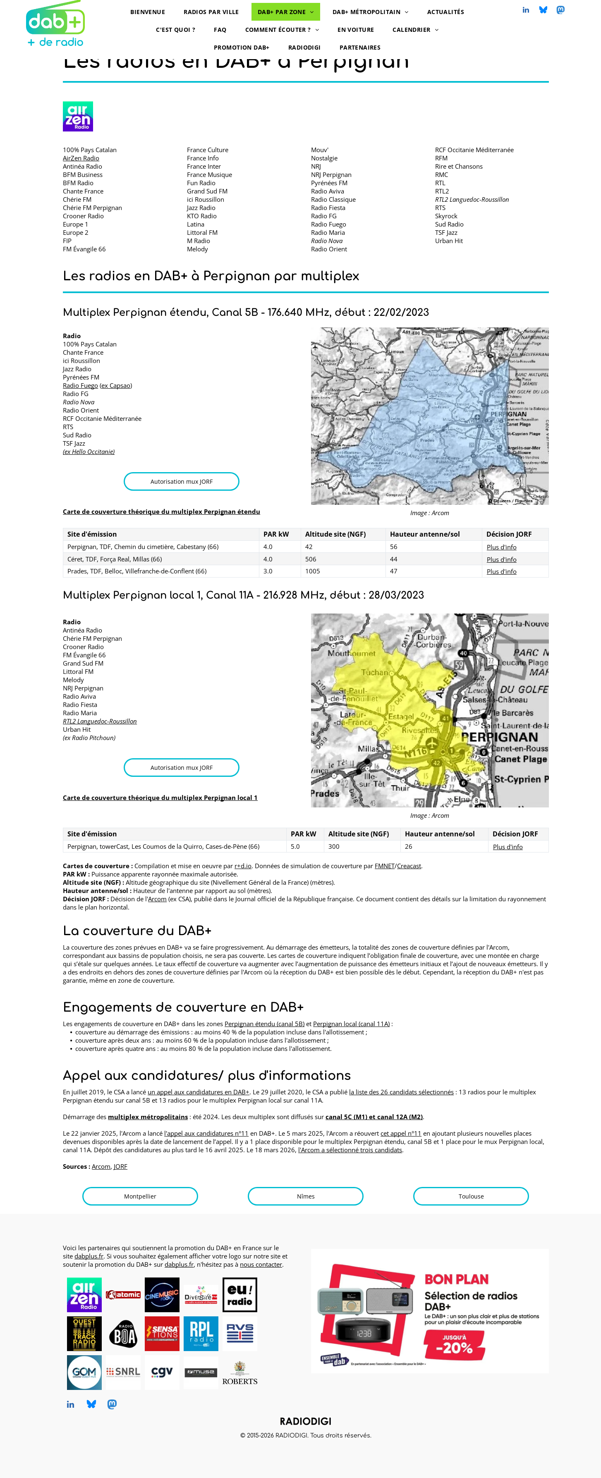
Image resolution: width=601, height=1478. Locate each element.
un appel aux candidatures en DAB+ (198, 1092)
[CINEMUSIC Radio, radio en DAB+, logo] (162, 1294)
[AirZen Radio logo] (78, 116)
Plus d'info (502, 547)
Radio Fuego (80, 385)
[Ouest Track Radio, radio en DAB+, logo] (84, 1333)
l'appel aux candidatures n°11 (206, 1133)
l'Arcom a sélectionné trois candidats (350, 1150)
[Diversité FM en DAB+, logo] (201, 1294)
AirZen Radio (81, 158)
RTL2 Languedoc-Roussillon (100, 721)
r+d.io (243, 866)
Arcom (157, 899)
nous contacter (261, 1264)
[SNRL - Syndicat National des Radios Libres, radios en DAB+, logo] (123, 1372)
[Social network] (543, 11)
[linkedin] (525, 11)
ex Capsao (115, 385)
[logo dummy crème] (278, 1294)
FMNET (385, 866)
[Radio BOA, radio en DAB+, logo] (123, 1333)
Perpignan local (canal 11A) (351, 1024)
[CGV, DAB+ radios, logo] (162, 1372)
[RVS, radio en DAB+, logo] (240, 1333)
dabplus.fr (88, 1256)
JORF (120, 1166)
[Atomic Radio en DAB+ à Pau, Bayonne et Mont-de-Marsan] (123, 1294)
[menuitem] (150, 12)
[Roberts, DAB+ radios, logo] (240, 1372)
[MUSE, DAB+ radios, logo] (201, 1372)
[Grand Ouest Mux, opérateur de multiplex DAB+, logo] (84, 1372)
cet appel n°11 (401, 1133)
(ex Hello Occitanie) (89, 451)
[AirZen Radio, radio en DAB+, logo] (84, 1294)
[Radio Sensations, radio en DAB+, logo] (162, 1333)
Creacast (409, 866)
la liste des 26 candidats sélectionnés (401, 1092)
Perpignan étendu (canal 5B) (264, 1024)
